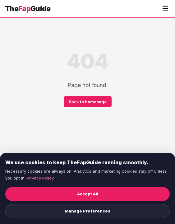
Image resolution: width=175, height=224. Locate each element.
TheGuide (28, 8)
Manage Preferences (87, 210)
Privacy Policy (40, 177)
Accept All (87, 193)
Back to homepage (88, 101)
